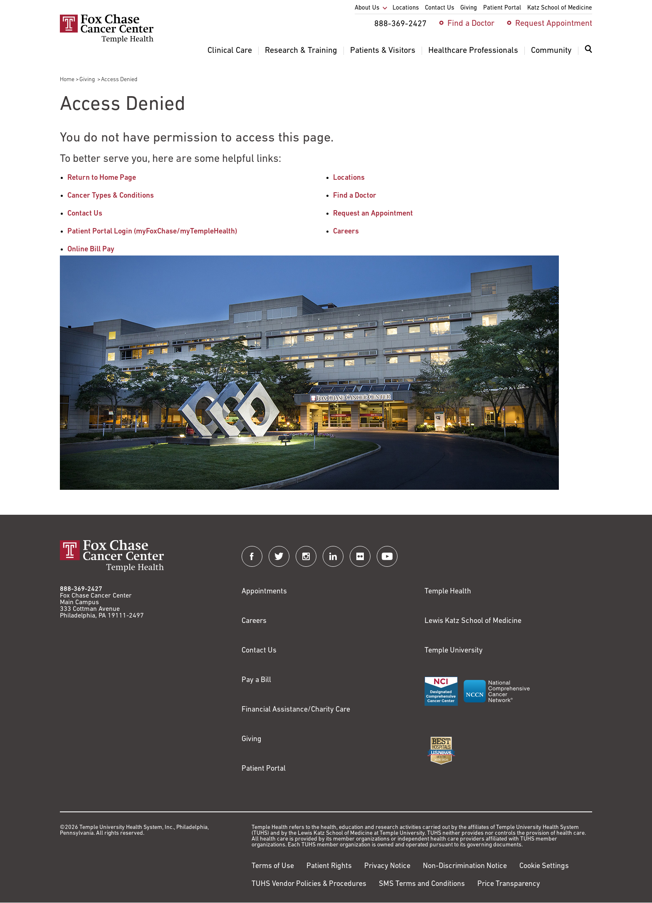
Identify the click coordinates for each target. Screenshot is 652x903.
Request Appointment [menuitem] (553, 24)
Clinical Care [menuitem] (229, 51)
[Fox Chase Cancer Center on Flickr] (360, 556)
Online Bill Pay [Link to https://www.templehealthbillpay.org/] (90, 249)
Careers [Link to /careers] (346, 232)
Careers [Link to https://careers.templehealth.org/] (254, 621)
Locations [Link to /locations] (349, 178)
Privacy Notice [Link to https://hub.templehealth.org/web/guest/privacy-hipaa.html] (387, 866)
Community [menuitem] (551, 51)
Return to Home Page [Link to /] (101, 178)
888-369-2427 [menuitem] (400, 24)
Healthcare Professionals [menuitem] (473, 51)
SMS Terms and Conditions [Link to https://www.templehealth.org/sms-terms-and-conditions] (422, 884)
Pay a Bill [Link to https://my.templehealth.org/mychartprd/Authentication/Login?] (256, 680)
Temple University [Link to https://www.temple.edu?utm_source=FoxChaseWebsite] (454, 651)
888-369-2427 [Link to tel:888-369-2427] (81, 589)
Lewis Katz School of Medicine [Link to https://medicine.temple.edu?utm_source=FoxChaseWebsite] (473, 621)
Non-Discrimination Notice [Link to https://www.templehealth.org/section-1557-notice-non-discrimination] (465, 866)
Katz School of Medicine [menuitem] (559, 8)
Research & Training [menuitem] (301, 51)
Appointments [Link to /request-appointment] (264, 591)
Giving (87, 80)
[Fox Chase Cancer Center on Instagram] (306, 556)
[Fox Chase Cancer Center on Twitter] (279, 556)
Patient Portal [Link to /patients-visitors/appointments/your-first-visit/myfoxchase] (264, 769)
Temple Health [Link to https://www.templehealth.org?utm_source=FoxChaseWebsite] (448, 591)
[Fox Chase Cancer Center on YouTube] (387, 556)
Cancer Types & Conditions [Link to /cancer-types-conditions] (110, 196)
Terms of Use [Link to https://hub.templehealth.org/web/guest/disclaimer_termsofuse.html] (273, 866)
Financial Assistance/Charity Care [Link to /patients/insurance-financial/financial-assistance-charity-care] (296, 710)
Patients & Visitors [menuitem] (382, 51)
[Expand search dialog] (588, 51)
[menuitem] (588, 54)
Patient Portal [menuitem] (502, 8)
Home (67, 80)
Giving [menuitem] (468, 8)
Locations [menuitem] (406, 8)
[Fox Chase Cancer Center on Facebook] (252, 556)
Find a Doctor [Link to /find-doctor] (354, 196)
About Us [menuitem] (367, 8)
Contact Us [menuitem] (439, 8)
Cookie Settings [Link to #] (544, 866)
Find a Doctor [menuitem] (470, 24)
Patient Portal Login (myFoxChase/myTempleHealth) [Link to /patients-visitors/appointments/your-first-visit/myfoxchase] (152, 232)
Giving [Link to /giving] (252, 739)
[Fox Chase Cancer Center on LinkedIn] (333, 556)
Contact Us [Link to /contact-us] (84, 214)
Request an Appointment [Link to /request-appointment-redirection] (373, 214)
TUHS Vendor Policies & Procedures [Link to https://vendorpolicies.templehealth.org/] (309, 884)
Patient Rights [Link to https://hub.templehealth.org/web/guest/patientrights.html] (329, 866)
